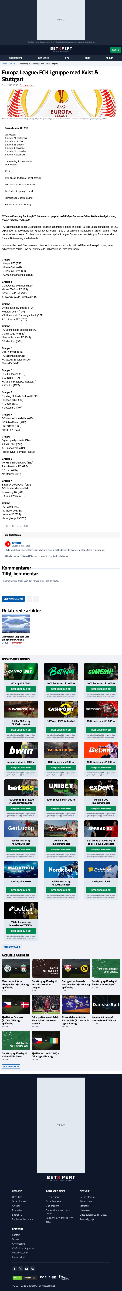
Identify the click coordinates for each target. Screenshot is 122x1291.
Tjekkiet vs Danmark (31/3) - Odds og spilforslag (12, 1020)
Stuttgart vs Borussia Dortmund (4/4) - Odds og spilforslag (76, 984)
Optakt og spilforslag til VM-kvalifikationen (14, 1054)
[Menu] (3, 49)
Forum (109, 58)
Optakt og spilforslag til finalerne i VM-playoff (104, 982)
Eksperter (17, 1210)
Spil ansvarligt (35, 42)
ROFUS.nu (56, 42)
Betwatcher (86, 1201)
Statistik (84, 1206)
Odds (87, 58)
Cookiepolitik (18, 1257)
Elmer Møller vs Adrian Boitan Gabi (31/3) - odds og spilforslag (75, 1020)
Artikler (12, 63)
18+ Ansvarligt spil (47, 1286)
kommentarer (27, 85)
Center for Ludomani (22, 1219)
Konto (115, 49)
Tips (67, 58)
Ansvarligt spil (87, 1219)
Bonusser (43, 58)
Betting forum (87, 1197)
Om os (15, 1239)
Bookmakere (15, 58)
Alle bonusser (12, 946)
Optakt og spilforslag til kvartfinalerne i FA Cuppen (44, 984)
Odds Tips (17, 1197)
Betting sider (52, 1197)
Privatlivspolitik (20, 1252)
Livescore (85, 1210)
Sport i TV (17, 1215)
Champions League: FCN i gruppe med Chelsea (15, 638)
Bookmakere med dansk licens (58, 1211)
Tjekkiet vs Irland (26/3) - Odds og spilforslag (45, 1054)
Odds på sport (19, 1201)
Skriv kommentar (13, 598)
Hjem (5, 63)
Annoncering (18, 1244)
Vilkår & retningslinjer (23, 1248)
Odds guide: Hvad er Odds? (93, 1215)
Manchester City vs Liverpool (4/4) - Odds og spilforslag (15, 984)
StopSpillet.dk (90, 42)
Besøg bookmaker (21, 689)
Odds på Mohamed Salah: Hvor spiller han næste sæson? (45, 1020)
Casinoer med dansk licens (59, 1218)
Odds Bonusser (53, 1201)
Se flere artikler (11, 1066)
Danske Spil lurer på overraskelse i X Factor (104, 1018)
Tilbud (49, 1222)
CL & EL (24, 526)
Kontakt (16, 1235)
